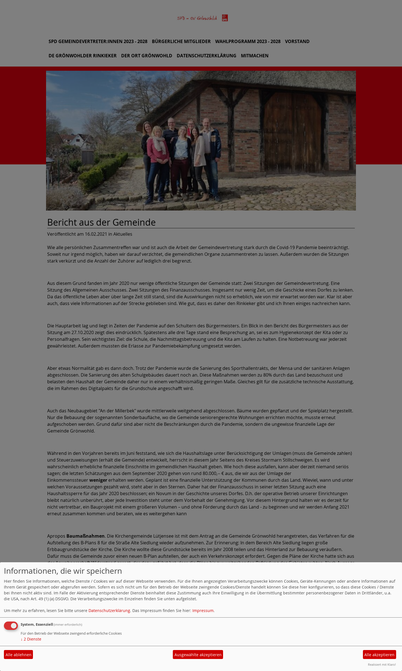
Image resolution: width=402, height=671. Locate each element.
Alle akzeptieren (379, 654)
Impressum (203, 610)
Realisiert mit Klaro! (382, 664)
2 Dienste (31, 639)
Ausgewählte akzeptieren (198, 654)
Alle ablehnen (19, 654)
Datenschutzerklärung (109, 610)
